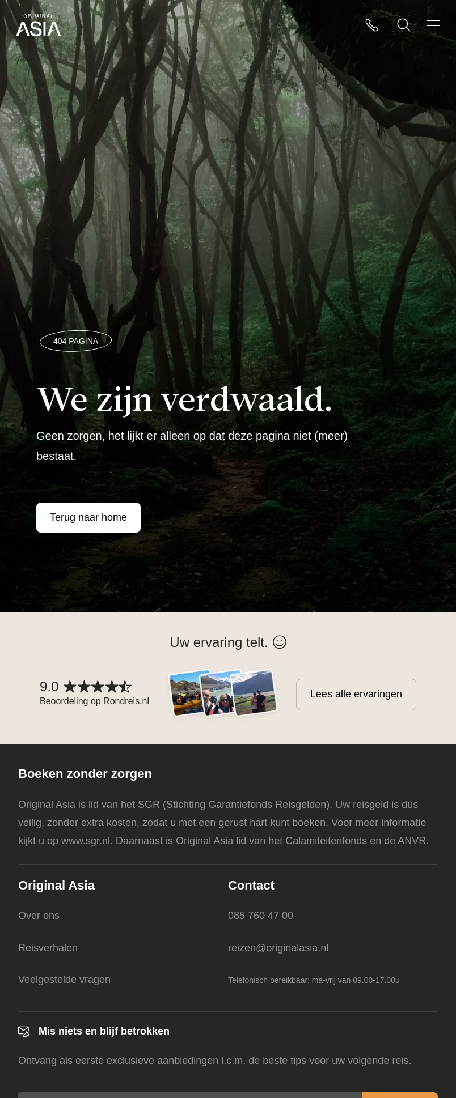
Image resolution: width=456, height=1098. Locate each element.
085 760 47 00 (260, 915)
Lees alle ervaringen (356, 694)
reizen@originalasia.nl (278, 948)
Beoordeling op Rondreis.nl (94, 701)
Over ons (39, 915)
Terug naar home (88, 517)
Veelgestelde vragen (64, 979)
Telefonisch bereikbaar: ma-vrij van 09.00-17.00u (314, 980)
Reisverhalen (48, 948)
